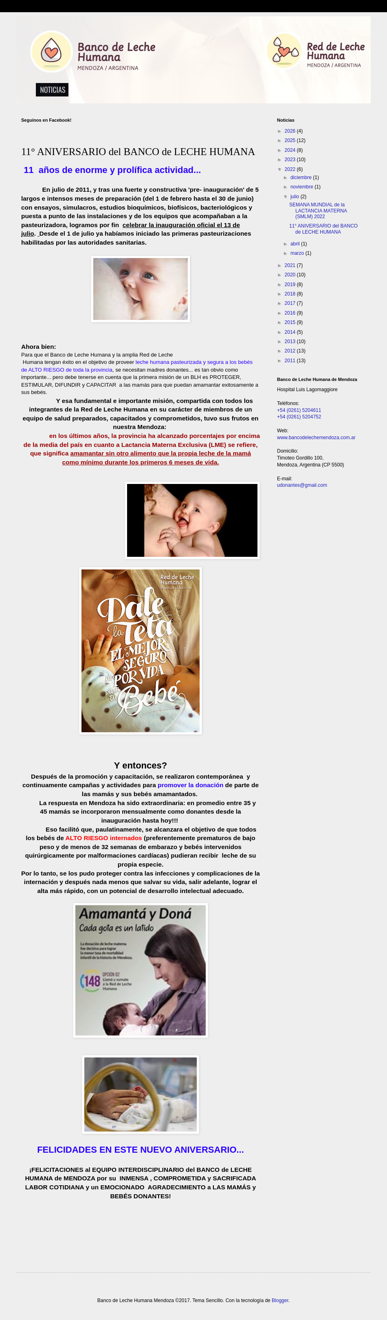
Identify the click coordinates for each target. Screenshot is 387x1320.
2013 (291, 341)
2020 (291, 275)
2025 (291, 140)
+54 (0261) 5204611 (299, 410)
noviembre (302, 187)
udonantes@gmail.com (302, 485)
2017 (291, 303)
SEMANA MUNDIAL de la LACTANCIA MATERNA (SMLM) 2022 (318, 210)
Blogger (280, 1300)
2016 (291, 313)
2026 (291, 131)
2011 (291, 360)
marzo (298, 253)
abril (295, 244)
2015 (291, 322)
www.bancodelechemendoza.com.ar (316, 437)
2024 (291, 150)
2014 (291, 332)
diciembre (301, 177)
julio (295, 196)
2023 (291, 159)
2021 (291, 265)
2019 (291, 284)
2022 (291, 169)
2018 (291, 294)
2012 (291, 351)
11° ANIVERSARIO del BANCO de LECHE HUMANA (323, 228)
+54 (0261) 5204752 (299, 417)
